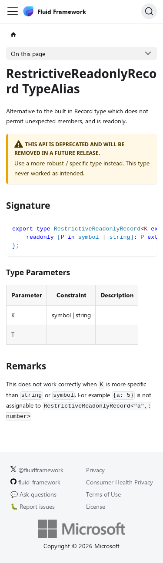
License (95, 506)
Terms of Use (103, 494)
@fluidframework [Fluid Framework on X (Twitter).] (36, 470)
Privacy (95, 470)
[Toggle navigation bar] (12, 11)
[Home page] (13, 35)
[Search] (149, 11)
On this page (28, 53)
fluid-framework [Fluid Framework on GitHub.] (35, 482)
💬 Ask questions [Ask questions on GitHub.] (33, 494)
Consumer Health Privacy (119, 482)
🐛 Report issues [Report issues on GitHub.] (32, 506)
